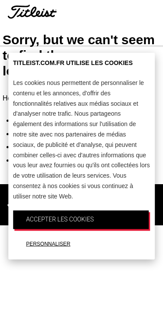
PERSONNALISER (48, 244)
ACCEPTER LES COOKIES (60, 218)
